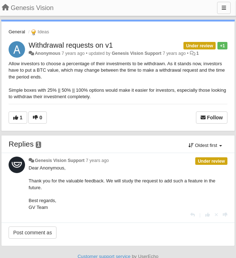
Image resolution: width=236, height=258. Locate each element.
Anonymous (47, 53)
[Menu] (224, 8)
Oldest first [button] (205, 145)
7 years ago (97, 160)
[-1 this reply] (225, 215)
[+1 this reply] (207, 215)
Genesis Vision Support (136, 53)
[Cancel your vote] (216, 215)
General (17, 31)
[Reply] (192, 215)
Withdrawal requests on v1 (71, 45)
